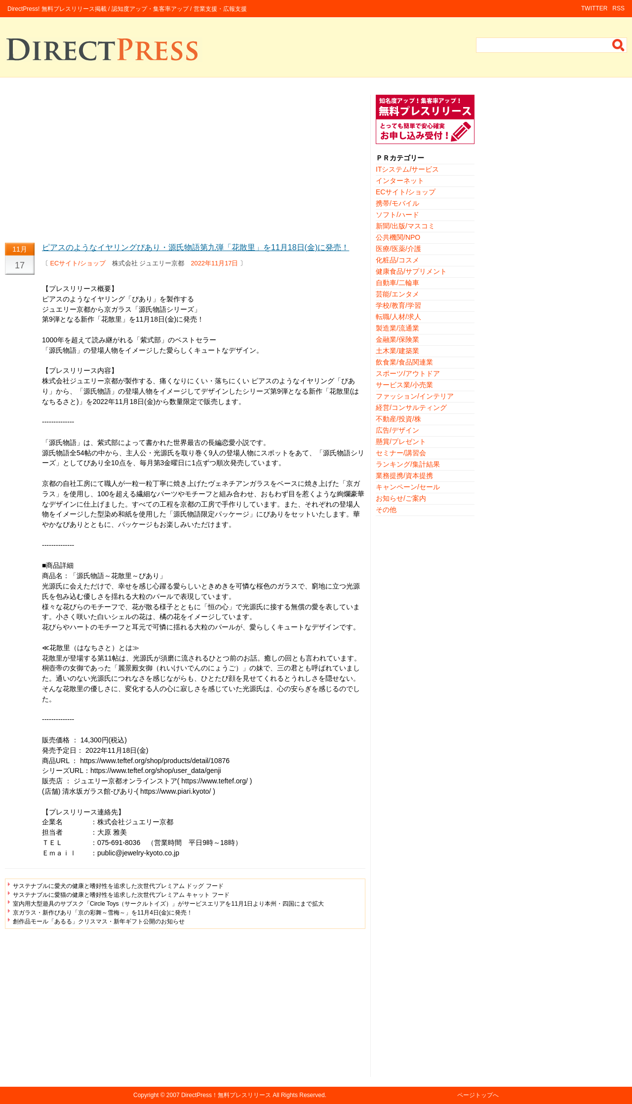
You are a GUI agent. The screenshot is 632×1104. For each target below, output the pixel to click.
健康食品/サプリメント (411, 271)
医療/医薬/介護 (398, 249)
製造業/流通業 (397, 328)
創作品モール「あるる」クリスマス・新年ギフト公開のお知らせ (99, 921)
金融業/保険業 (397, 339)
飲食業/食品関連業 (404, 362)
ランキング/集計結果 (408, 464)
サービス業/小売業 (404, 385)
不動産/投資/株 (398, 419)
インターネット (400, 180)
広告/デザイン (397, 430)
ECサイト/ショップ (78, 263)
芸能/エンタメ (397, 294)
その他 (386, 510)
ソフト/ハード (397, 215)
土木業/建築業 (397, 351)
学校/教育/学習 (398, 305)
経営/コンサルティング (411, 407)
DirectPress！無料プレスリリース (226, 1095)
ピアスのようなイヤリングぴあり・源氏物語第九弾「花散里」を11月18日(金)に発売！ (195, 247)
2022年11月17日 (214, 263)
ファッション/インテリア (415, 396)
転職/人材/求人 (398, 317)
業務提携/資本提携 (404, 475)
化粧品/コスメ (397, 260)
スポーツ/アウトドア (408, 373)
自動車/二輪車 (397, 283)
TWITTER (594, 8)
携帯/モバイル (397, 203)
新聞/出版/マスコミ (405, 226)
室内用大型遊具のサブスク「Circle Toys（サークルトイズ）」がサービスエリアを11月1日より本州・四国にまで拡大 (168, 903)
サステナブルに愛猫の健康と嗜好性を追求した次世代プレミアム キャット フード (121, 894)
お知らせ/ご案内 (401, 498)
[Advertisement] (185, 164)
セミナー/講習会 (401, 453)
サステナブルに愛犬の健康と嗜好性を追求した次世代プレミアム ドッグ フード (118, 886)
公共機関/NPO (398, 237)
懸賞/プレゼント (401, 441)
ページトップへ (478, 1095)
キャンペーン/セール (408, 487)
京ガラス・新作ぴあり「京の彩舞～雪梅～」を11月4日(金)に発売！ (103, 912)
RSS (618, 8)
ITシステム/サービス (407, 169)
